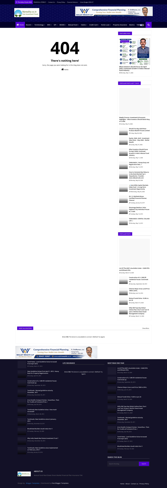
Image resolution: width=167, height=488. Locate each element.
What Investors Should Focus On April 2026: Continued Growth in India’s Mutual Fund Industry (134, 68)
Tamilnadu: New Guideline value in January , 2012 (42, 420)
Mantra (132, 25)
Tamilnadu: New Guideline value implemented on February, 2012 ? (42, 449)
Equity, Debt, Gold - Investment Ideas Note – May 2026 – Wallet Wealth (139, 140)
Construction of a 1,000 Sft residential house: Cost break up (138, 279)
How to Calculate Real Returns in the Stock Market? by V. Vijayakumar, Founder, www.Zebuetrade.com (139, 175)
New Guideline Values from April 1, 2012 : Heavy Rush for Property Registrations (43, 372)
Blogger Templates (32, 483)
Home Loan (105, 25)
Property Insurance (120, 25)
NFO (48, 25)
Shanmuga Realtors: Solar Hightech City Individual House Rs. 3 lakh (139, 209)
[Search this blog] (123, 464)
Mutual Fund (72, 25)
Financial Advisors (72, 2)
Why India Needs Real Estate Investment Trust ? (42, 438)
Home (21, 25)
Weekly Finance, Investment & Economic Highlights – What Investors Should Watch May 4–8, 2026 (134, 119)
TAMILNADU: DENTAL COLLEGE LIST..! (139, 220)
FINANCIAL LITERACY (40, 2)
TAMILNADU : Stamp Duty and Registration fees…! (139, 163)
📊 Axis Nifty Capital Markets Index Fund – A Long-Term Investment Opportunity (138, 187)
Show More (145, 328)
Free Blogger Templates (60, 483)
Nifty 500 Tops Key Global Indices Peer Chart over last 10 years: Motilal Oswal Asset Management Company (139, 311)
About (127, 484)
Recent (28, 25)
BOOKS (62, 25)
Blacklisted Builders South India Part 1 (40, 429)
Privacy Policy (61, 2)
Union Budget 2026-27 (86, 2)
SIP (55, 25)
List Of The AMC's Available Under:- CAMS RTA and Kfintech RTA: (134, 269)
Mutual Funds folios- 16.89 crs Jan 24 (138, 299)
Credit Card (93, 25)
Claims (83, 25)
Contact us (51, 2)
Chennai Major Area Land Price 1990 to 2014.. (139, 290)
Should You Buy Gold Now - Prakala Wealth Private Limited (139, 129)
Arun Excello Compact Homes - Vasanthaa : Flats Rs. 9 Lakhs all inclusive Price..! (43, 401)
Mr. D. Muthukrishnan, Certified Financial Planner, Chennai (138, 198)
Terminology (39, 25)
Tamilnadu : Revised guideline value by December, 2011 (40, 391)
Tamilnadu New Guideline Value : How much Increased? (42, 410)
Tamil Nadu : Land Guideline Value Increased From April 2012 (42, 363)
